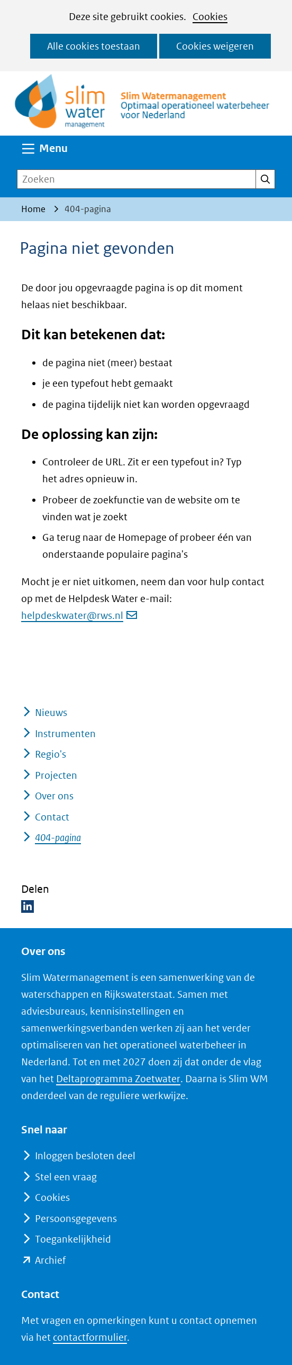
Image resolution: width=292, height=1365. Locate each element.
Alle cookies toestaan (93, 46)
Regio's (50, 754)
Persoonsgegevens (76, 1219)
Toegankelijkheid (73, 1239)
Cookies (210, 17)
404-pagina (58, 838)
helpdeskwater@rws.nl (79, 615)
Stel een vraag (66, 1177)
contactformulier (90, 1337)
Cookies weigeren (215, 46)
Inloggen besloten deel (85, 1156)
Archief (50, 1260)
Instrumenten (65, 734)
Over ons (54, 796)
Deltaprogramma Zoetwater (118, 1079)
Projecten (56, 775)
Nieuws (51, 713)
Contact (52, 817)
